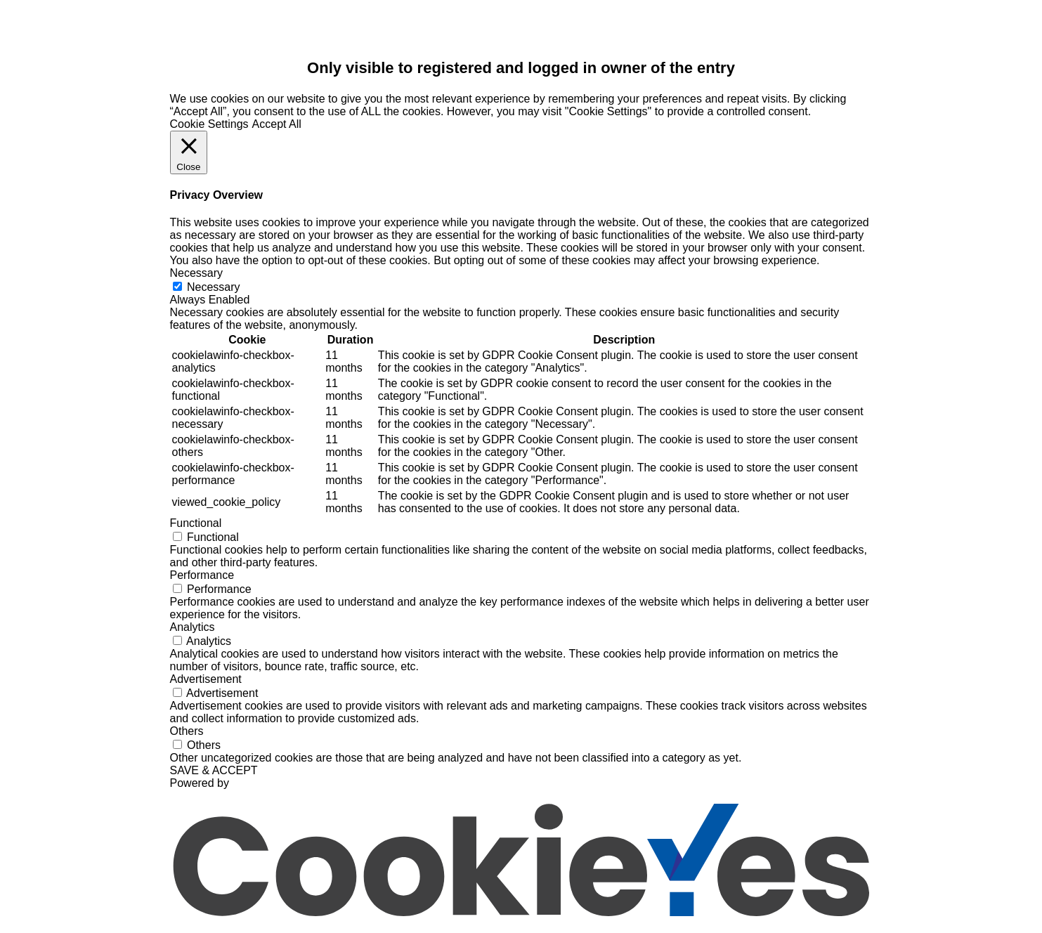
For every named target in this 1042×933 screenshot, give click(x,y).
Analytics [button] (192, 627)
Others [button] (187, 731)
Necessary (213, 287)
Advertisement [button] (206, 679)
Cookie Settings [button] (209, 124)
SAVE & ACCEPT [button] (214, 770)
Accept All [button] (276, 124)
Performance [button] (202, 575)
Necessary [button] (196, 273)
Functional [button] (196, 523)
